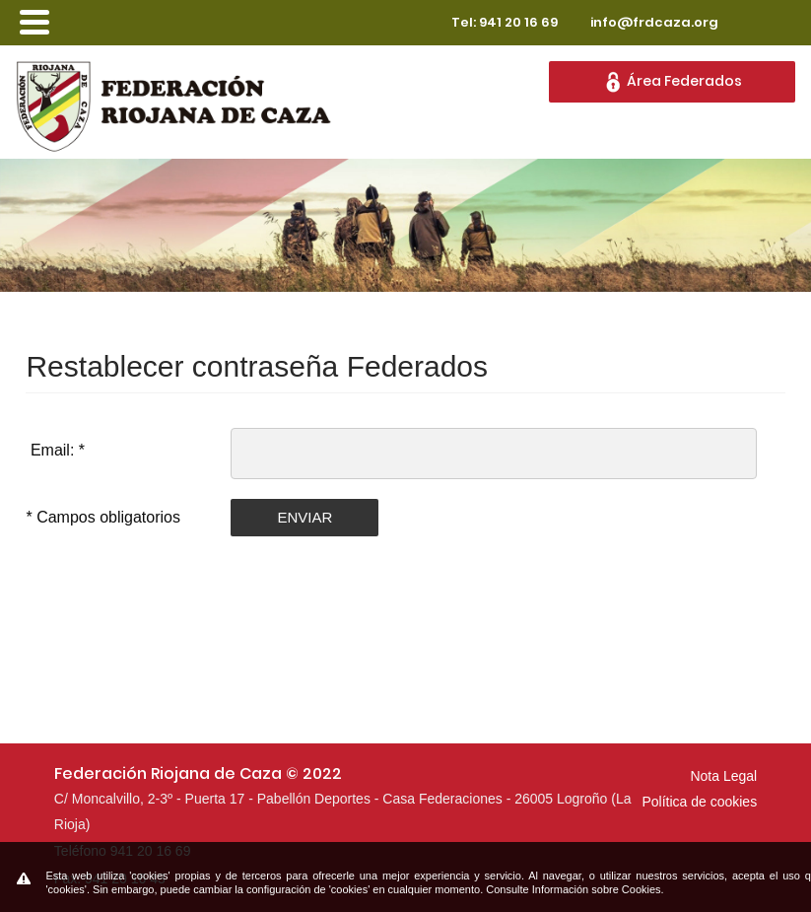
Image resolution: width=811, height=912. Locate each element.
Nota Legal (723, 776)
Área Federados (672, 81)
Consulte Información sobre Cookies (573, 889)
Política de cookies (699, 801)
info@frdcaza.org (654, 22)
